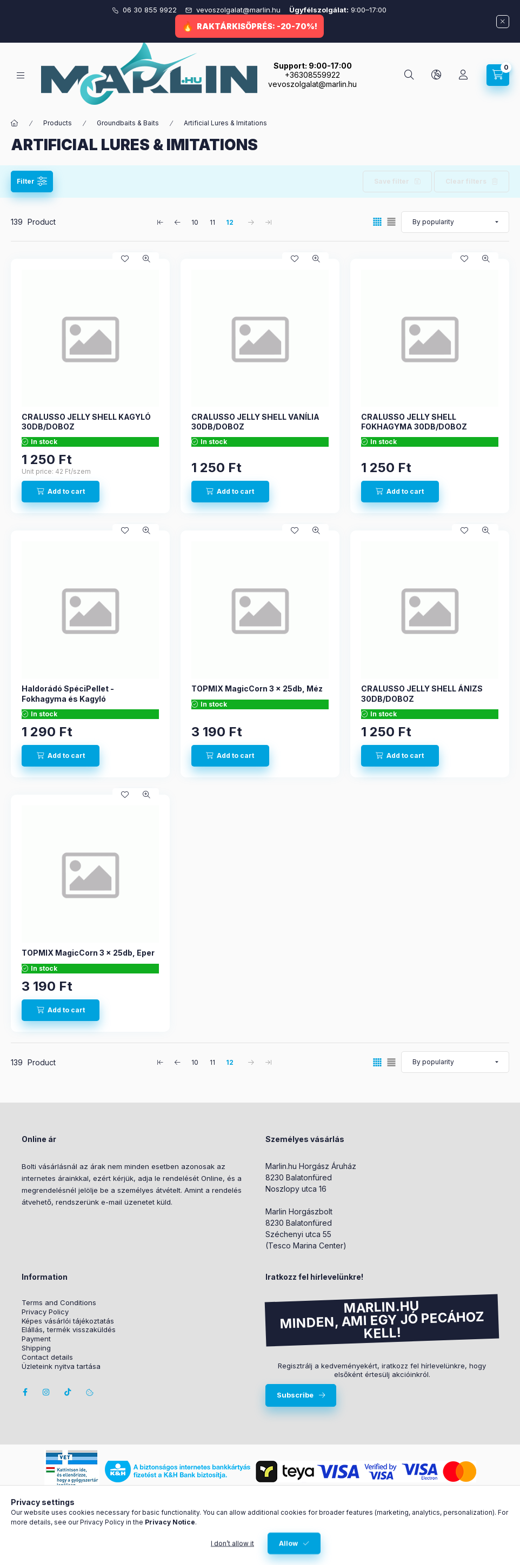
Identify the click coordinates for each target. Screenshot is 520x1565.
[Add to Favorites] (125, 258)
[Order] (455, 222)
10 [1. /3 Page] (194, 222)
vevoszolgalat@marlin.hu (239, 9)
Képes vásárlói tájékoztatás (68, 1321)
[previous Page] (178, 222)
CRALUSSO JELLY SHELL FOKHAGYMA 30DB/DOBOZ (414, 421)
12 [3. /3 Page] (230, 222)
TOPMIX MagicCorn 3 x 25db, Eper (88, 952)
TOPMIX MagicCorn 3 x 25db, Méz (257, 688)
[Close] (502, 21)
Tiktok (68, 1392)
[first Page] (160, 222)
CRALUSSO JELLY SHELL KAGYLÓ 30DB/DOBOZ (86, 421)
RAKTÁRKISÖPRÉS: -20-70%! (257, 26)
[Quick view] (146, 258)
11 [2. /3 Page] (212, 222)
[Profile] (463, 75)
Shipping (36, 1348)
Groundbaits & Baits (128, 123)
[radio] (391, 222)
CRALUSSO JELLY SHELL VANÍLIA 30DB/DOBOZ (255, 421)
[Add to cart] (60, 491)
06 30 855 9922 (151, 9)
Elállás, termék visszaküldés (69, 1330)
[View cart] (497, 75)
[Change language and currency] (436, 75)
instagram (46, 1392)
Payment (36, 1339)
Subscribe (295, 1395)
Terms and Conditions (59, 1303)
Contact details (47, 1357)
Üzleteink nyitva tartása (61, 1366)
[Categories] (20, 75)
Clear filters (465, 181)
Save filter (391, 181)
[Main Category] (14, 123)
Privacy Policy (45, 1312)
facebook (25, 1392)
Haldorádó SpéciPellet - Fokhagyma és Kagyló (68, 693)
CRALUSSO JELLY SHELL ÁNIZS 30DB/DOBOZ (422, 693)
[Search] (409, 75)
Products (57, 123)
